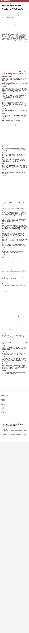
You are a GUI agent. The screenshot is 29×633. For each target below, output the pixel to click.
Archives (5, 3)
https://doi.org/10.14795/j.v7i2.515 (8, 17)
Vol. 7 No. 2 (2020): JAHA (10, 3)
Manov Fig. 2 (3, 399)
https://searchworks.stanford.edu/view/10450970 (9, 208)
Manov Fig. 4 (3, 401)
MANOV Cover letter (5, 395)
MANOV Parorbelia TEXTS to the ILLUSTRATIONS (8, 396)
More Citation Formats (5, 437)
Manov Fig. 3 (3, 400)
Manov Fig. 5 (3, 403)
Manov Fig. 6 (3, 404)
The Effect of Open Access (24, 430)
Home (2, 3)
